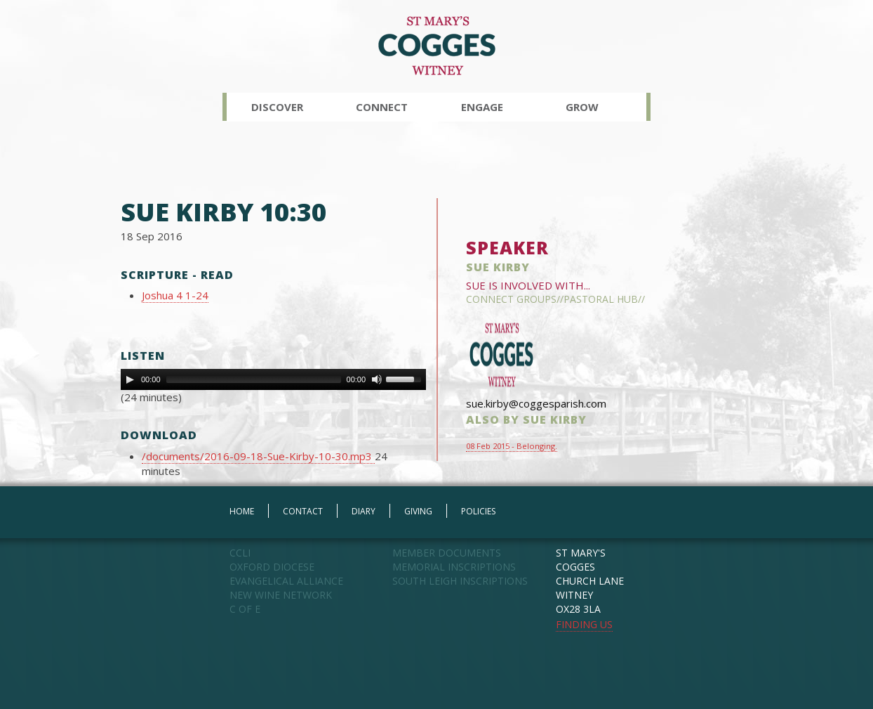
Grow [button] (582, 107)
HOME (241, 511)
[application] (273, 379)
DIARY (363, 511)
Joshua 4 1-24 (175, 295)
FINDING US (584, 624)
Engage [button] (482, 107)
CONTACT (303, 511)
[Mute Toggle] (376, 379)
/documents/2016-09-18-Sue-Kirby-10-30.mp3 (258, 456)
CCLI (240, 552)
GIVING (418, 511)
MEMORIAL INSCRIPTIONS (454, 566)
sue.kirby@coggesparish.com (536, 403)
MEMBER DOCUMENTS (446, 552)
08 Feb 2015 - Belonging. (511, 446)
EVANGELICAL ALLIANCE (286, 580)
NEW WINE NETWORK (280, 594)
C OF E (244, 609)
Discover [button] (277, 107)
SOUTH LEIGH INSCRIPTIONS (460, 580)
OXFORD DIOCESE (271, 566)
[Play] (129, 379)
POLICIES (478, 511)
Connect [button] (382, 107)
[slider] (253, 379)
